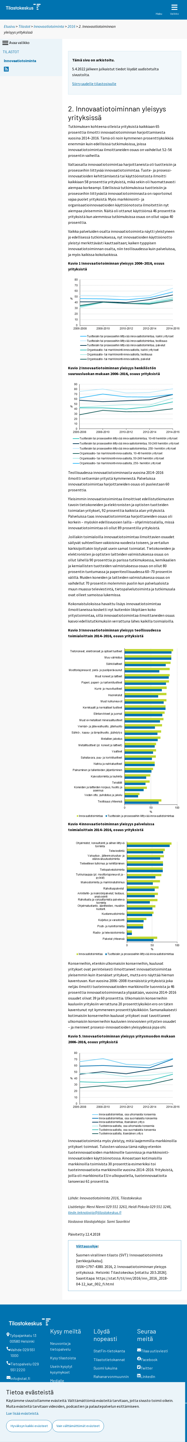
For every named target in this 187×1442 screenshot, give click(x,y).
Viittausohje (87, 1246)
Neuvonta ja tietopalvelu (60, 1346)
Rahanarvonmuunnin (111, 1376)
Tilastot (24, 26)
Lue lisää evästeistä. (22, 1413)
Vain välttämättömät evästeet (78, 1426)
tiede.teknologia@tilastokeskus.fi (94, 1212)
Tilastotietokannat (109, 1359)
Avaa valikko (15, 43)
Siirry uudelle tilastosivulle (94, 83)
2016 (71, 26)
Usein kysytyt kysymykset (61, 1369)
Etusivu (9, 26)
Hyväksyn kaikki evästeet (29, 1426)
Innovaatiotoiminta (49, 26)
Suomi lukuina (105, 1368)
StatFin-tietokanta (109, 1350)
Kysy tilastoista (63, 1357)
